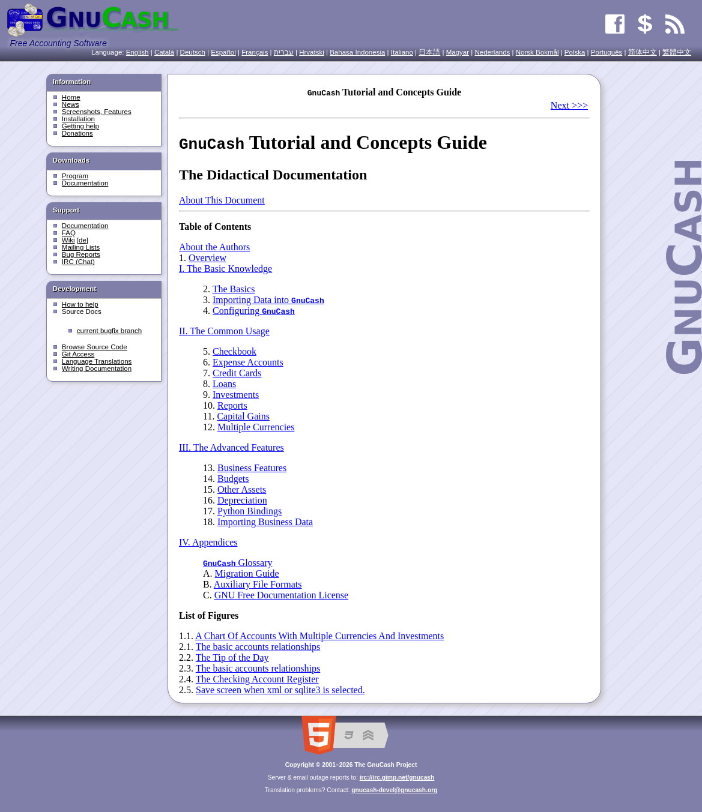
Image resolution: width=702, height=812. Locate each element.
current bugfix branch (109, 330)
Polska (575, 52)
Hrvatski (311, 52)
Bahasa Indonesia (357, 52)
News (70, 104)
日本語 (429, 52)
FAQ (69, 232)
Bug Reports (81, 254)
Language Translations (97, 361)
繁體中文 (676, 52)
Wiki (68, 240)
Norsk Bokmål (537, 52)
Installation (78, 118)
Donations (77, 133)
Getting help (80, 126)
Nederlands (492, 52)
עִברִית (284, 52)
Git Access (78, 354)
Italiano (402, 52)
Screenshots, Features (97, 111)
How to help (80, 304)
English (137, 52)
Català (164, 52)
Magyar (457, 52)
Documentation (85, 183)
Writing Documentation (97, 368)
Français (254, 52)
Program (75, 175)
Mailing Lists (81, 247)
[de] (82, 240)
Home (71, 97)
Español (223, 52)
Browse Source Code (94, 346)
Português (607, 52)
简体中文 (642, 52)
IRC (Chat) (78, 261)
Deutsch (192, 52)
